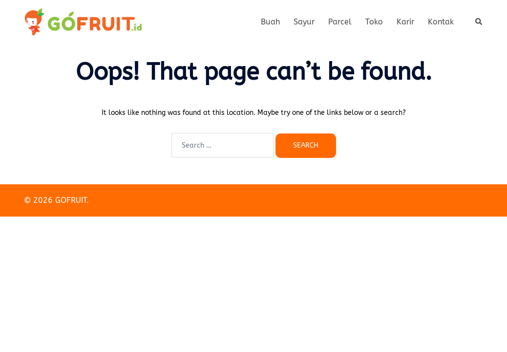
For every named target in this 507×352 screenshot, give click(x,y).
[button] (479, 22)
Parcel (340, 21)
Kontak (441, 21)
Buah (270, 21)
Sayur (304, 21)
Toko (374, 21)
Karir (405, 21)
